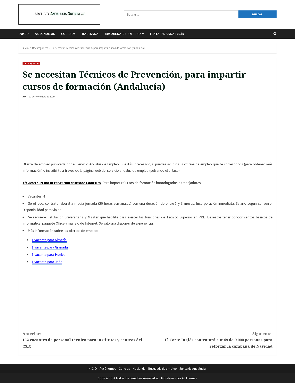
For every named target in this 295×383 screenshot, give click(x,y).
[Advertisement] (147, 130)
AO (24, 96)
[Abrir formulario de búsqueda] (275, 34)
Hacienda (90, 34)
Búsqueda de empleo (123, 34)
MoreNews (168, 378)
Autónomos (45, 34)
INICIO (23, 34)
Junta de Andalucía (167, 34)
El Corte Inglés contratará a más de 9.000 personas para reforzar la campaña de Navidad (210, 340)
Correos (68, 34)
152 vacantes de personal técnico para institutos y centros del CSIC (85, 340)
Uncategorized (31, 63)
